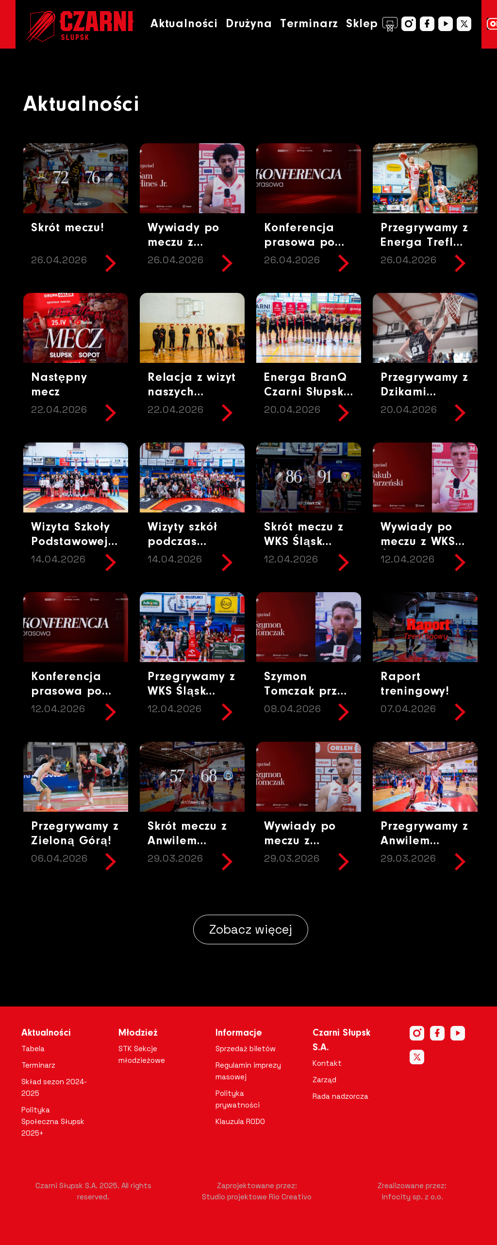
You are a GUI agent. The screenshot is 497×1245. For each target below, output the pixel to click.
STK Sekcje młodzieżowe (141, 1054)
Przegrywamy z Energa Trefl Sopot (424, 242)
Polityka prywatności (237, 1099)
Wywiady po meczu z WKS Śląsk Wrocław (422, 542)
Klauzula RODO (240, 1121)
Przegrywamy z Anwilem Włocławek (424, 841)
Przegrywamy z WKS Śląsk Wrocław (191, 691)
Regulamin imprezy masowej (248, 1070)
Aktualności (184, 24)
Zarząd (324, 1079)
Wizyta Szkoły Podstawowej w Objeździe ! (73, 542)
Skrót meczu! (67, 228)
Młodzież (138, 1033)
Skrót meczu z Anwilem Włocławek (187, 841)
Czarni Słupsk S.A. (341, 1040)
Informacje (238, 1033)
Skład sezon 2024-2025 (54, 1087)
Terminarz (309, 24)
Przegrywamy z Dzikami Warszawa (424, 392)
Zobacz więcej (250, 929)
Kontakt (327, 1063)
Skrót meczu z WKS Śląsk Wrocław (304, 542)
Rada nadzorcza (340, 1096)
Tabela (33, 1048)
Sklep (372, 24)
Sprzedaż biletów (245, 1048)
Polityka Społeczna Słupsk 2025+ (52, 1121)
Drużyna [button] (249, 24)
